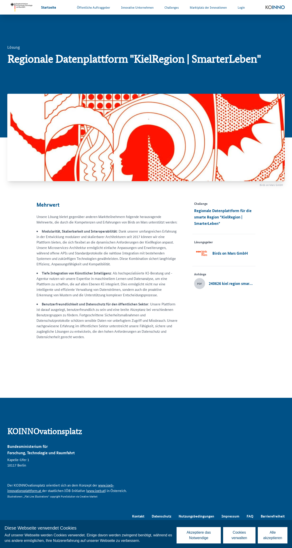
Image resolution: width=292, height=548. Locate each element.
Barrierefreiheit (273, 516)
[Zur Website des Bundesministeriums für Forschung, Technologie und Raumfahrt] (21, 7)
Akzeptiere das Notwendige (199, 535)
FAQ (250, 516)
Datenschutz (161, 516)
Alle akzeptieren (272, 535)
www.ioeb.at (96, 490)
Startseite (48, 7)
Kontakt (138, 516)
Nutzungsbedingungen (196, 516)
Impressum (230, 516)
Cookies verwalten (239, 535)
